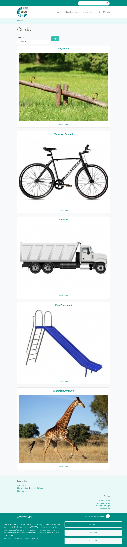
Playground (63, 48)
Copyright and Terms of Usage (30, 488)
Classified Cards (72, 12)
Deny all (93, 532)
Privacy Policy (104, 500)
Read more (63, 125)
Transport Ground (63, 134)
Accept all (93, 541)
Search (20, 37)
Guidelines (88, 12)
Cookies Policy (103, 503)
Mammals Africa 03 (63, 390)
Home (58, 12)
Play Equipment (63, 305)
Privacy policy (9, 538)
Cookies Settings (102, 506)
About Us (21, 485)
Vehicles (63, 219)
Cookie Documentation (31, 538)
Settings (93, 524)
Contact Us (22, 491)
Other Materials (104, 12)
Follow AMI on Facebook (95, 517)
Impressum (105, 509)
